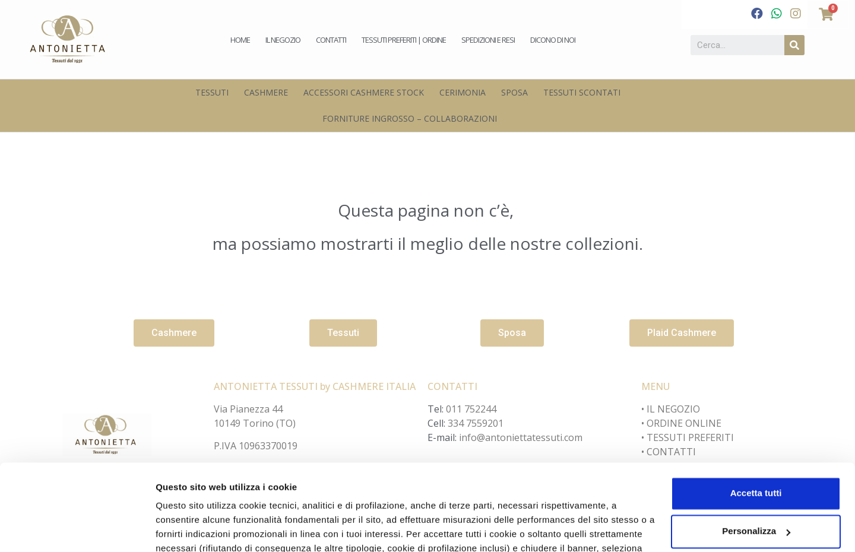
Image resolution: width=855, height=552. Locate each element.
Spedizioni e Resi (488, 39)
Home (240, 39)
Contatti (331, 39)
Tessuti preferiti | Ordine (404, 39)
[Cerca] (794, 45)
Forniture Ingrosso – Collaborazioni (409, 118)
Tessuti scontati (581, 92)
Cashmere (266, 92)
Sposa (514, 92)
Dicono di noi (552, 39)
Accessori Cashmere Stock (363, 92)
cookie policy (443, 496)
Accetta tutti (756, 412)
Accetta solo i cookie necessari (756, 488)
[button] (174, 333)
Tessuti (212, 92)
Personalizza (183, 529)
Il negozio (282, 39)
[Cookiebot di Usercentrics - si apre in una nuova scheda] (77, 529)
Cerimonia (462, 92)
